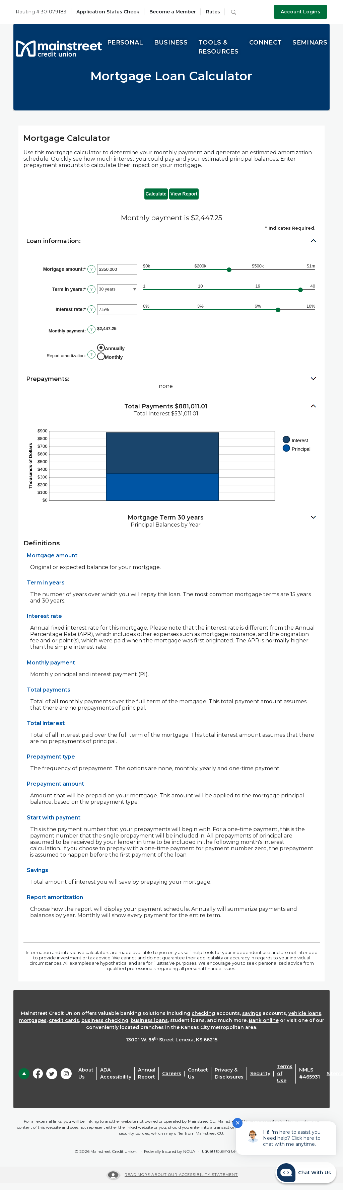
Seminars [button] (309, 42)
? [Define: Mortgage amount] (91, 269)
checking (203, 1013)
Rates (213, 12)
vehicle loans (304, 1013)
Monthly (114, 357)
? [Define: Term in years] (91, 289)
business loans (149, 1020)
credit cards (64, 1020)
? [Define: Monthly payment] (91, 329)
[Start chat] (305, 1172)
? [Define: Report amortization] (91, 354)
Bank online (264, 1020)
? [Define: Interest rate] (91, 309)
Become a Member (172, 12)
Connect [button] (265, 42)
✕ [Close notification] (237, 1123)
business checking (104, 1020)
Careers (171, 1073)
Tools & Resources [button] (218, 47)
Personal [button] (125, 42)
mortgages (33, 1020)
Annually (115, 348)
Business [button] (171, 42)
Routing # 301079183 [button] (41, 12)
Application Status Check (107, 12)
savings (251, 1013)
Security (260, 1073)
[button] (171, 241)
